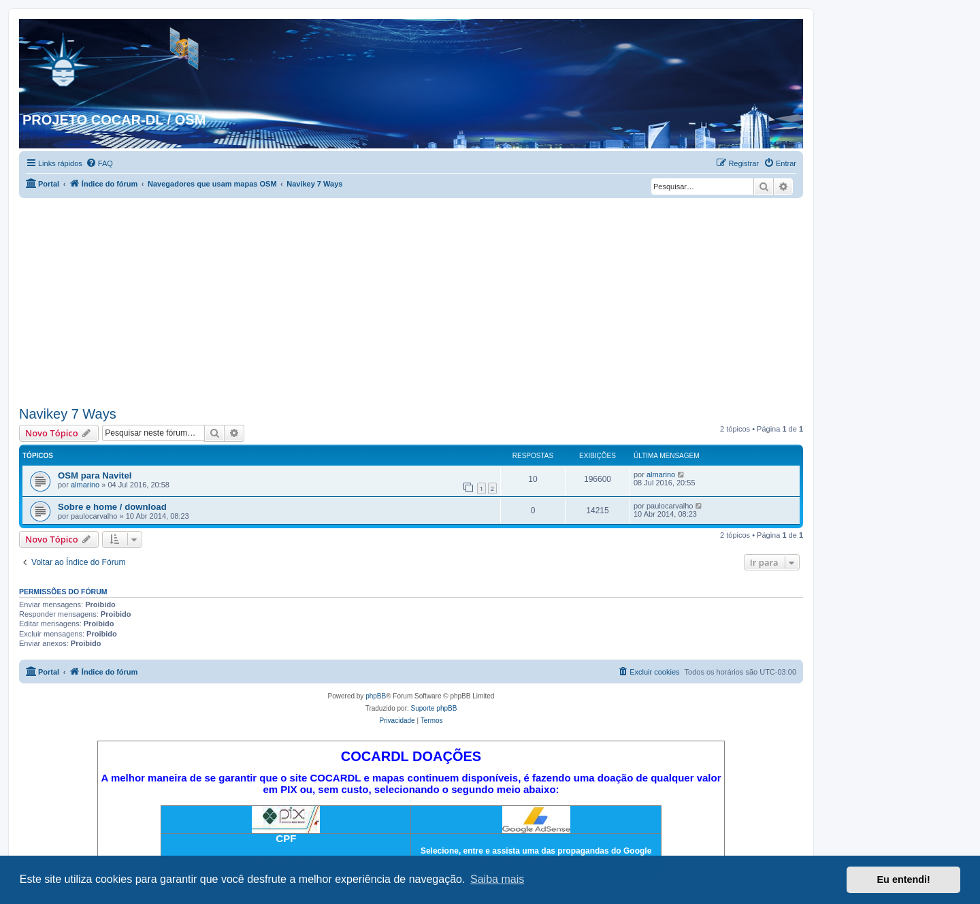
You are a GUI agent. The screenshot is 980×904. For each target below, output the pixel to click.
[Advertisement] (411, 300)
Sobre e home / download (112, 507)
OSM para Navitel (94, 475)
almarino (85, 485)
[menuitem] (99, 163)
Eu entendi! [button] (903, 879)
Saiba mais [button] (497, 879)
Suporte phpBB (434, 708)
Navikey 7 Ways (67, 413)
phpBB (375, 696)
